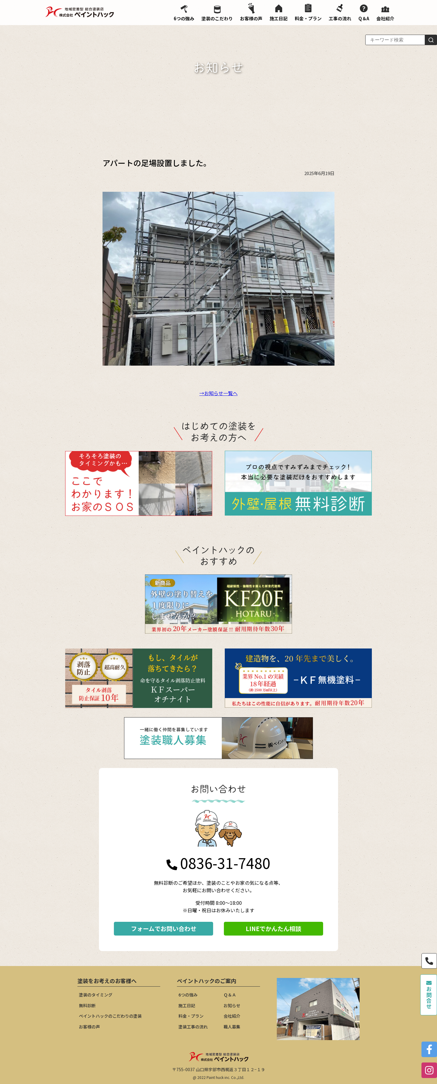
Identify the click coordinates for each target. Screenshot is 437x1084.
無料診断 (87, 1005)
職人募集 (232, 1027)
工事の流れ (340, 12)
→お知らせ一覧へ (218, 393)
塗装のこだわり (217, 14)
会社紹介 (385, 14)
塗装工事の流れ (193, 1027)
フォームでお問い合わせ (163, 928)
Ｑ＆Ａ (230, 995)
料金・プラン (308, 13)
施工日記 (279, 13)
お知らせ (232, 1005)
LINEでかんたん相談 (273, 928)
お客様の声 (251, 12)
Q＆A (363, 13)
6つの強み (184, 13)
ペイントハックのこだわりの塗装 (110, 1016)
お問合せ (429, 995)
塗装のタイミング (95, 995)
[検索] (431, 40)
